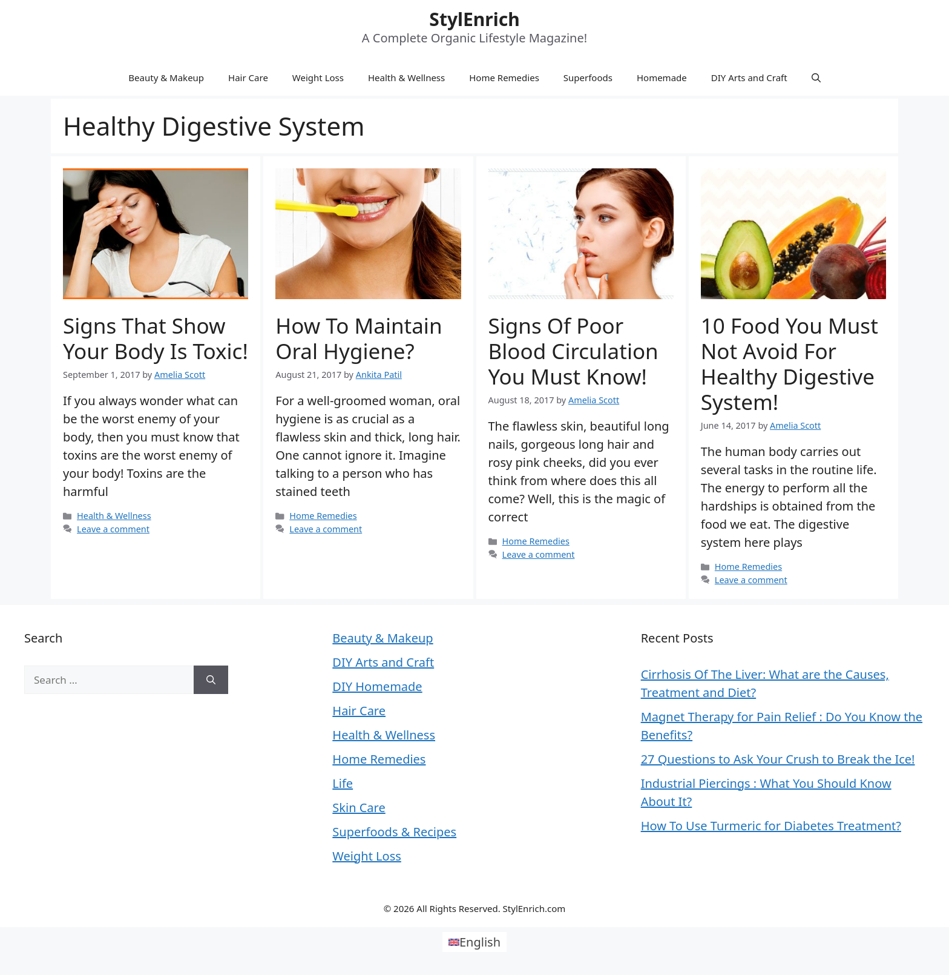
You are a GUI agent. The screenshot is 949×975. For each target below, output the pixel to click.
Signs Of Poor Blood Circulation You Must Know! (573, 351)
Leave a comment (113, 529)
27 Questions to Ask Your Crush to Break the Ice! (778, 759)
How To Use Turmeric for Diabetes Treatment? (771, 826)
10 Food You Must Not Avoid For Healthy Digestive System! (789, 363)
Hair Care (248, 77)
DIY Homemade (377, 686)
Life (342, 783)
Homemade (662, 77)
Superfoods (587, 77)
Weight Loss (318, 77)
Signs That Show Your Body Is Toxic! (155, 338)
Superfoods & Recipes (394, 832)
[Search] (211, 680)
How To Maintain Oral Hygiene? (358, 338)
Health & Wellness (406, 77)
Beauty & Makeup (166, 77)
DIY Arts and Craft (749, 77)
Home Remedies (504, 77)
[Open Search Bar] (816, 77)
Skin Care (358, 807)
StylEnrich (474, 19)
